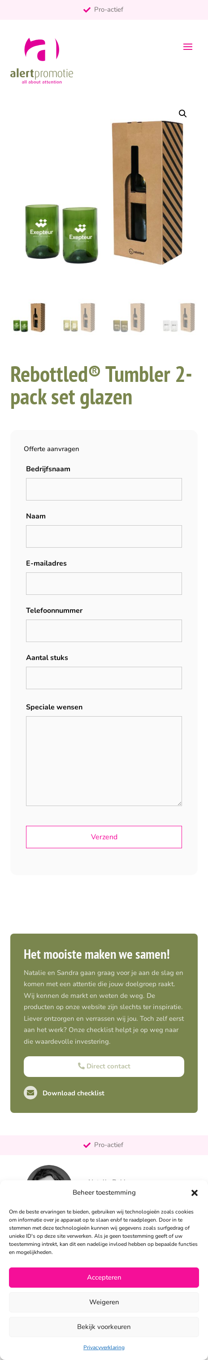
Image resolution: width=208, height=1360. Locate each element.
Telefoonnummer (54, 610)
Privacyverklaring (104, 1347)
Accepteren (104, 1277)
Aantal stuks (47, 657)
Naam (36, 516)
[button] (194, 1192)
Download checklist (64, 1093)
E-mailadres (46, 563)
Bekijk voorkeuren (104, 1326)
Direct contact (104, 1066)
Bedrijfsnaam (48, 469)
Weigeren (104, 1302)
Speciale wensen (54, 707)
